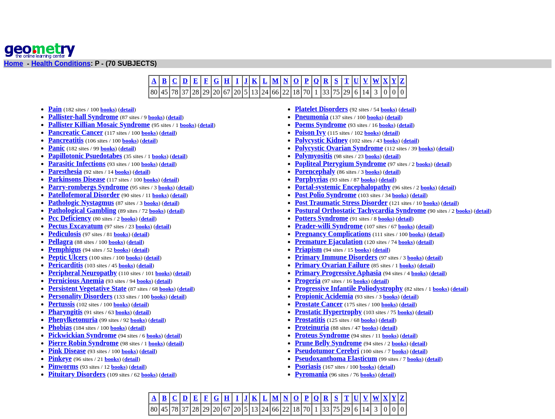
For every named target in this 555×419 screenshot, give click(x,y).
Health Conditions (61, 63)
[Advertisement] (277, 22)
